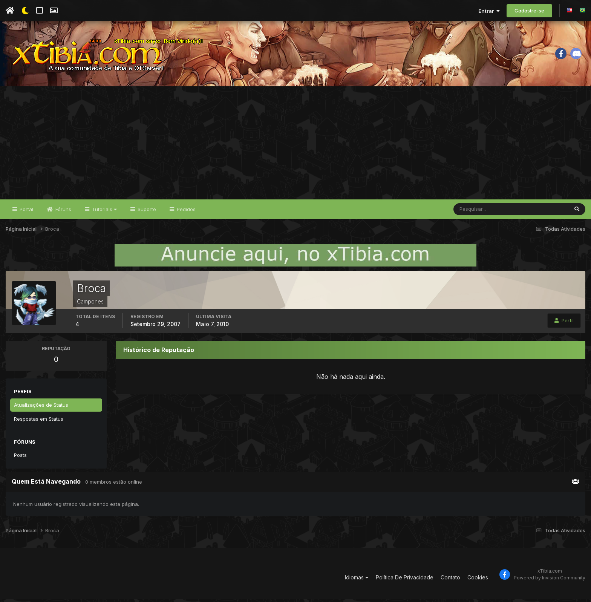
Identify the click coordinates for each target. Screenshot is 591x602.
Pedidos (185, 212)
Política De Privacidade (404, 580)
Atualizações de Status (41, 407)
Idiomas (357, 580)
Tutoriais (103, 212)
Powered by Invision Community (549, 580)
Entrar (489, 11)
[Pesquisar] (478, 212)
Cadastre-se (529, 11)
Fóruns (62, 212)
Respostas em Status (38, 421)
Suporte (146, 212)
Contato (450, 580)
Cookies (477, 580)
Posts (20, 458)
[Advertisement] (295, 145)
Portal (25, 212)
